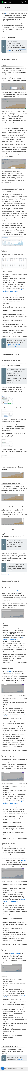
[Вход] (25, 2)
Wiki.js (2, 1069)
